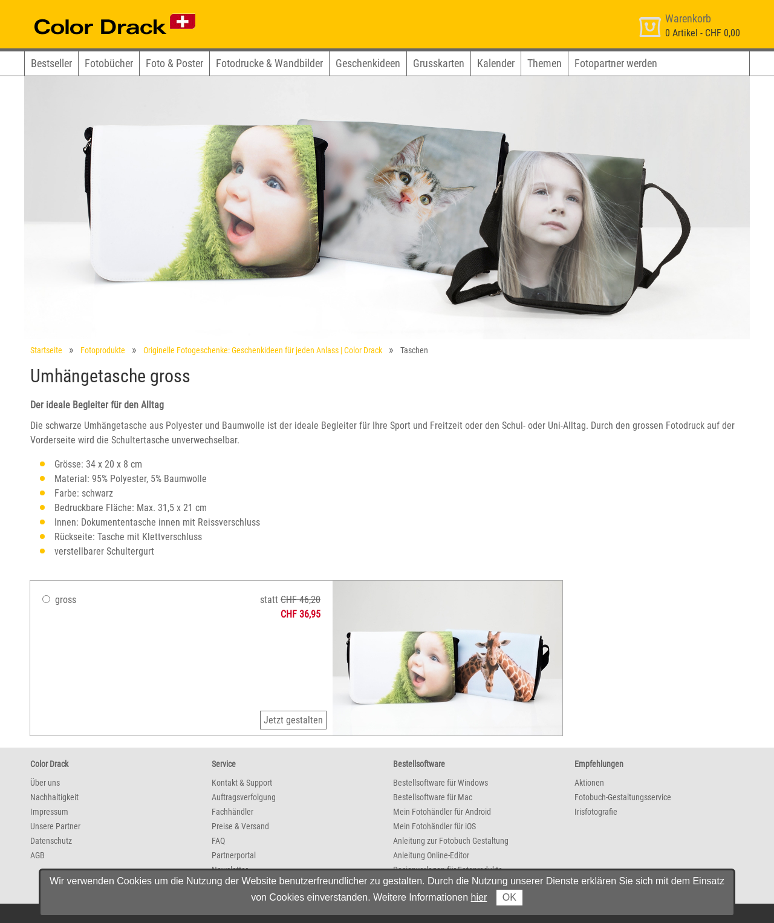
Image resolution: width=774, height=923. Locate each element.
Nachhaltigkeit (54, 797)
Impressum (49, 812)
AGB (37, 855)
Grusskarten (438, 63)
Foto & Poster (174, 63)
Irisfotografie (595, 812)
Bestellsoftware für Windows (440, 783)
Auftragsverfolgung (244, 797)
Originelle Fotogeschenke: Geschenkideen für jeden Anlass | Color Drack (262, 350)
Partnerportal (234, 855)
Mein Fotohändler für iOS (434, 826)
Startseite (46, 350)
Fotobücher (109, 63)
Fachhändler (232, 812)
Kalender (496, 63)
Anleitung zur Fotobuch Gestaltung (451, 841)
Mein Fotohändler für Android (442, 812)
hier (479, 897)
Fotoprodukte (102, 350)
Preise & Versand (240, 826)
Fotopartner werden (615, 63)
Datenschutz (51, 841)
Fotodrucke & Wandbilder (269, 63)
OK (509, 897)
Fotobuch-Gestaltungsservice (622, 797)
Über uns (45, 783)
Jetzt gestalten (293, 720)
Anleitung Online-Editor (431, 855)
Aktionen (589, 783)
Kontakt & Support (242, 783)
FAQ (218, 841)
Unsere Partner (55, 826)
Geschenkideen (368, 63)
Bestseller (51, 63)
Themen (544, 63)
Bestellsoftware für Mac (432, 797)
